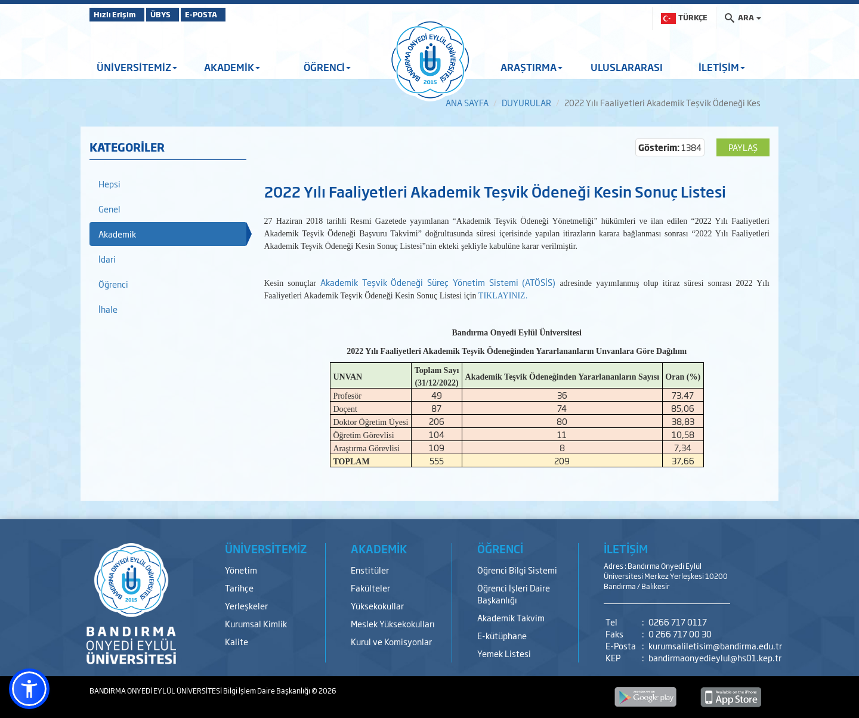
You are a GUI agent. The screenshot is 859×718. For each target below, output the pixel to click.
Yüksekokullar (377, 605)
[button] (29, 688)
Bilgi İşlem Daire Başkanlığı (267, 690)
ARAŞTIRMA (531, 67)
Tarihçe (239, 587)
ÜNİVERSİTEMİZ (137, 67)
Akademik (117, 233)
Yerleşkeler (246, 605)
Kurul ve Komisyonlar (391, 641)
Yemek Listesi (504, 653)
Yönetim (241, 569)
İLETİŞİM (722, 67)
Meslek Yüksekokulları (393, 623)
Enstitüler (370, 569)
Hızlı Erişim (119, 14)
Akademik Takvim (511, 617)
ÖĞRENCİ (327, 67)
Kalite (236, 641)
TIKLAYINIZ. (502, 295)
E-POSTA (233, 14)
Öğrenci (113, 284)
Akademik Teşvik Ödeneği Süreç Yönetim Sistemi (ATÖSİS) (437, 282)
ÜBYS (177, 14)
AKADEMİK (232, 67)
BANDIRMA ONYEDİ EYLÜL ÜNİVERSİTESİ (156, 690)
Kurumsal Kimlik (256, 623)
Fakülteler (370, 587)
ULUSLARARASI (627, 67)
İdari (107, 258)
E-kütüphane (502, 635)
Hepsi (109, 183)
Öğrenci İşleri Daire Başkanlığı (513, 593)
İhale (108, 309)
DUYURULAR (526, 102)
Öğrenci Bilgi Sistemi (517, 569)
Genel (109, 208)
